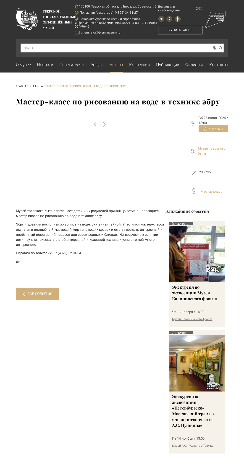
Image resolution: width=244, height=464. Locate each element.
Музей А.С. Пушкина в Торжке (192, 445)
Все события (37, 294)
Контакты (218, 64)
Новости (45, 64)
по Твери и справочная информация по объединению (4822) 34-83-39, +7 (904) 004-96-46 (116, 22)
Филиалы (194, 64)
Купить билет (180, 30)
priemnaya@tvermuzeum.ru (98, 32)
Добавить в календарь (213, 129)
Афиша (116, 64)
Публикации (167, 64)
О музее (23, 64)
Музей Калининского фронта (192, 319)
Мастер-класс (211, 191)
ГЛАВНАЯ (22, 86)
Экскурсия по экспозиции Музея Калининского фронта (194, 292)
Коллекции (139, 64)
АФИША (38, 86)
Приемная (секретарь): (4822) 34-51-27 (109, 12)
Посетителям (71, 64)
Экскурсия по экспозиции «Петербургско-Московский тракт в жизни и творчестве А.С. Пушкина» (193, 411)
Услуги (97, 64)
